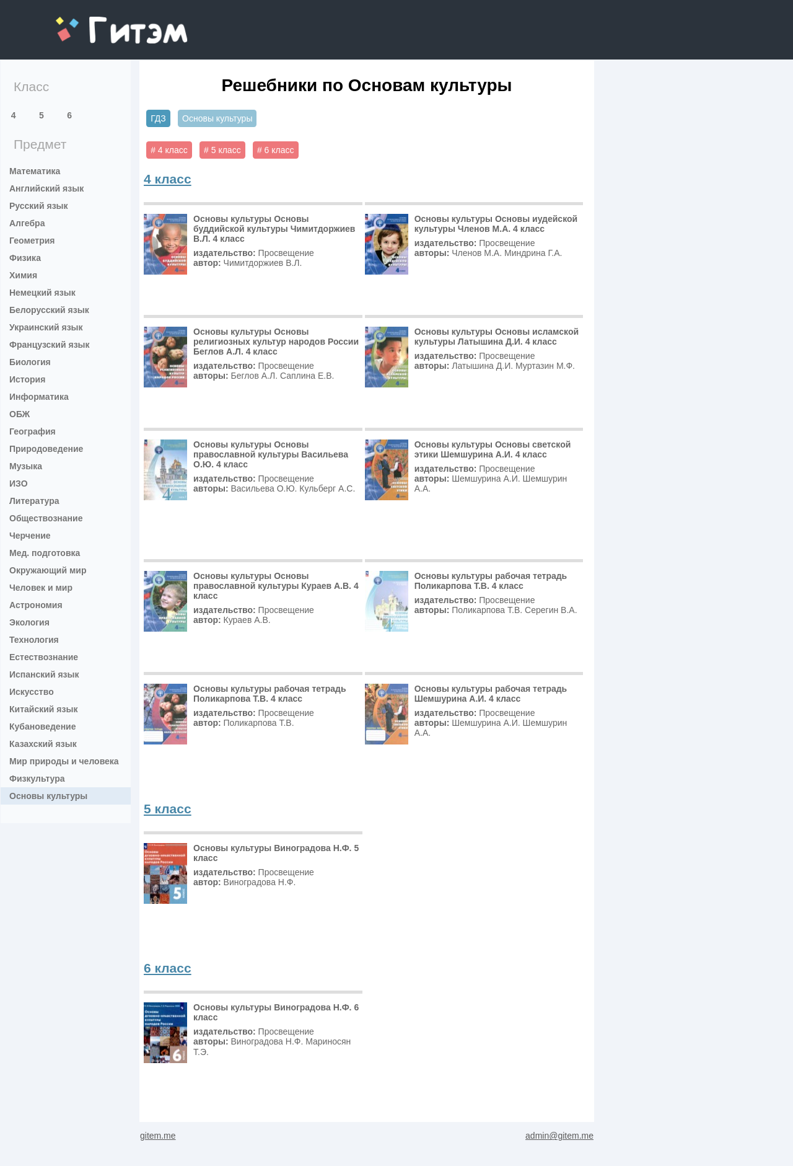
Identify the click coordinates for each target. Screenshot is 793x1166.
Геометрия (32, 240)
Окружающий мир (48, 570)
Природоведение (46, 449)
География (32, 431)
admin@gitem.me (559, 1136)
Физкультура (37, 779)
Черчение (30, 536)
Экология (29, 622)
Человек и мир (40, 588)
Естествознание (43, 657)
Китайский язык (43, 709)
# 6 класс (275, 150)
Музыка (25, 466)
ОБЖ (19, 414)
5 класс (167, 809)
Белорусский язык (49, 310)
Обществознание (45, 518)
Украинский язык (46, 327)
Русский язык (38, 206)
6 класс (167, 968)
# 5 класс (222, 150)
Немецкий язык (42, 293)
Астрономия (36, 605)
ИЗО (18, 483)
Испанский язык (44, 674)
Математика (34, 171)
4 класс (167, 179)
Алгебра (27, 223)
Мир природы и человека (64, 761)
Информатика (39, 397)
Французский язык (49, 345)
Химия (23, 275)
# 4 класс (169, 150)
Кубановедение (42, 726)
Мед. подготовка (44, 553)
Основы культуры (48, 796)
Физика (25, 258)
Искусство (31, 692)
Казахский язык (43, 744)
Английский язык (46, 188)
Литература (34, 501)
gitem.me (88, 22)
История (27, 379)
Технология (34, 640)
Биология (30, 362)
